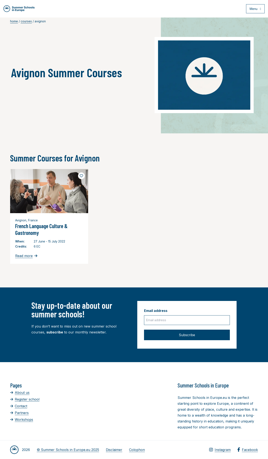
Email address (155, 311)
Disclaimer (114, 450)
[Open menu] (254, 9)
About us (20, 392)
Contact (18, 406)
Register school (24, 399)
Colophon (137, 450)
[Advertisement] (136, 405)
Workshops (21, 419)
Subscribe (187, 335)
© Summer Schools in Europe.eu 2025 (68, 450)
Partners (19, 413)
